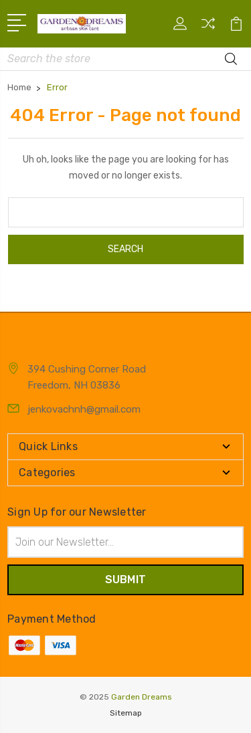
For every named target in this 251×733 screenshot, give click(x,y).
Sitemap (126, 713)
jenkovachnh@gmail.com (84, 409)
